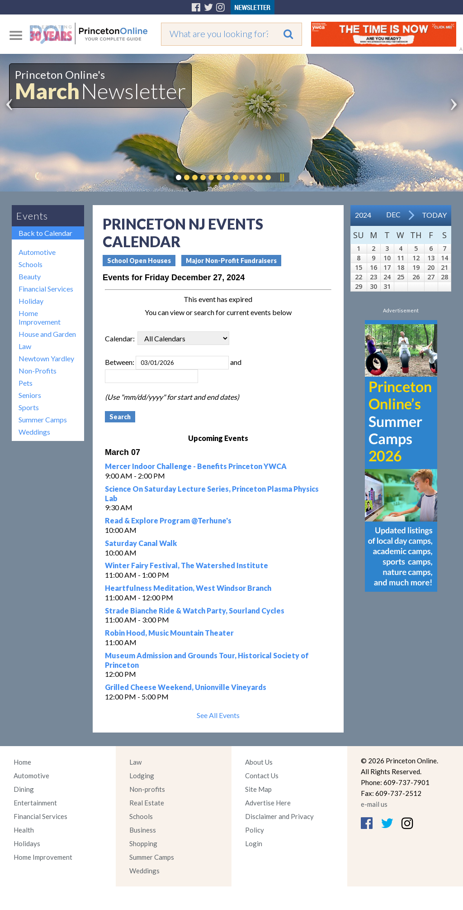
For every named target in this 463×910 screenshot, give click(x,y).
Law (25, 346)
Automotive (37, 252)
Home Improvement (40, 317)
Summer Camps (43, 419)
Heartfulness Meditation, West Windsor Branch (188, 588)
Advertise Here (268, 803)
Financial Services (46, 288)
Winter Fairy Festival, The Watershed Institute (186, 565)
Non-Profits (38, 370)
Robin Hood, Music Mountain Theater (169, 632)
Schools (31, 264)
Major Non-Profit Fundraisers (231, 260)
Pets (26, 382)
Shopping (143, 843)
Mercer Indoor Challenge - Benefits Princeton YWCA (196, 466)
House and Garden (47, 334)
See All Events (218, 715)
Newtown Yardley (46, 358)
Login (253, 843)
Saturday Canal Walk (141, 543)
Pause (282, 177)
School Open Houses (139, 260)
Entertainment (35, 803)
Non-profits (147, 789)
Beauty (30, 276)
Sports (29, 407)
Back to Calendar (45, 233)
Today (434, 215)
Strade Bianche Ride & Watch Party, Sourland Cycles (194, 610)
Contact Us (262, 775)
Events (32, 216)
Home (22, 762)
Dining (24, 789)
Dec (393, 214)
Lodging (141, 775)
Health (24, 830)
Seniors (30, 395)
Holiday (31, 301)
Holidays (27, 843)
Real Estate (146, 803)
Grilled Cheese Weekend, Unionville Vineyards (185, 687)
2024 (363, 215)
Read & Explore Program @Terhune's (168, 520)
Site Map (258, 789)
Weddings (34, 431)
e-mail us (374, 804)
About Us (259, 762)
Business (142, 830)
